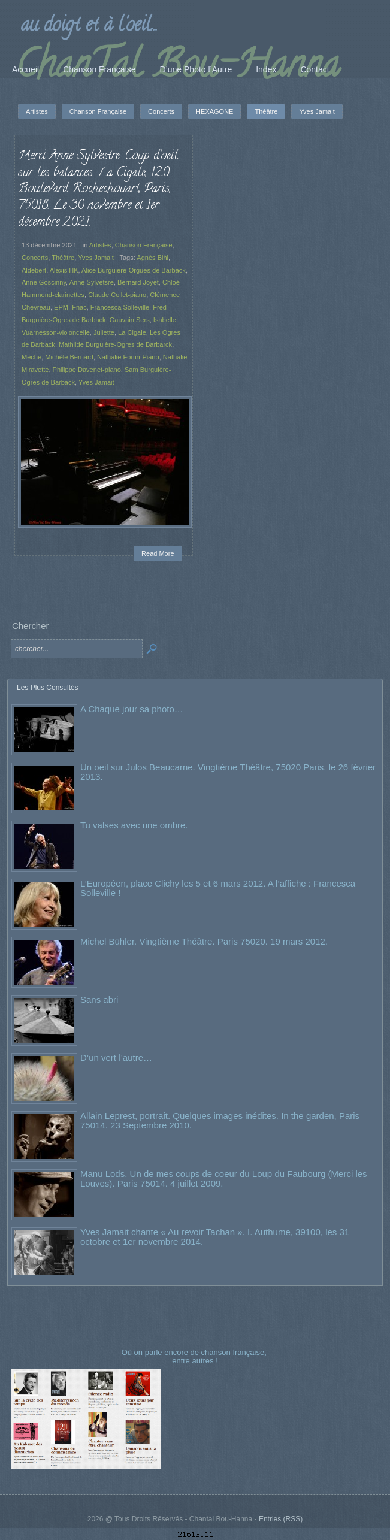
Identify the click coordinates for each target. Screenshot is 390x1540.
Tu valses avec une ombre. (134, 825)
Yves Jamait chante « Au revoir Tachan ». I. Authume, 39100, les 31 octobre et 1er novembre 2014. (214, 1236)
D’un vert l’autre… (116, 1057)
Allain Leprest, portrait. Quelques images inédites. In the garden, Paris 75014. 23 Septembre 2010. (219, 1120)
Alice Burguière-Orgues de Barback (133, 270)
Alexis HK (64, 270)
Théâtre (63, 257)
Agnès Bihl (152, 257)
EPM (61, 307)
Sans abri (99, 999)
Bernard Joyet (138, 282)
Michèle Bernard (69, 357)
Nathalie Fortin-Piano (128, 357)
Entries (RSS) (281, 1519)
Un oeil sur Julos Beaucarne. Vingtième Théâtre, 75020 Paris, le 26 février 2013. (228, 772)
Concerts (35, 257)
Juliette (103, 332)
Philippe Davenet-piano (87, 369)
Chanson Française (144, 245)
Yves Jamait (96, 257)
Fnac (79, 307)
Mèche (31, 357)
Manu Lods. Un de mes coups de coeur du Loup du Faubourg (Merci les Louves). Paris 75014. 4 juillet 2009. (223, 1178)
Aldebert (34, 270)
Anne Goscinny (44, 282)
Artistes (100, 245)
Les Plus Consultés (47, 687)
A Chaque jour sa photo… (131, 709)
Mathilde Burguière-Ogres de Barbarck (115, 344)
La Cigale (132, 332)
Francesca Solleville (119, 307)
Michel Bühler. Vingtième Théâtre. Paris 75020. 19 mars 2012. (204, 941)
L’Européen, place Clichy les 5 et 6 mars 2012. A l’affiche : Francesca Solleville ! (217, 888)
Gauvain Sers (130, 319)
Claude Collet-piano (117, 294)
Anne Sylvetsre (91, 282)
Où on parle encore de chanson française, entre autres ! (195, 1356)
